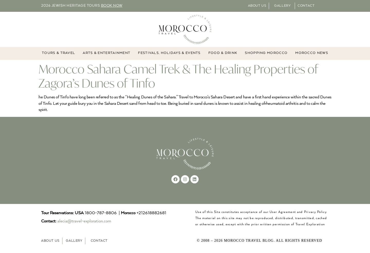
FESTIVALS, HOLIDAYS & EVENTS (169, 53)
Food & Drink (222, 53)
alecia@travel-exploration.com (84, 221)
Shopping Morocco (266, 53)
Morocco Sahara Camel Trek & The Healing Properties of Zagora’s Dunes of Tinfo (178, 76)
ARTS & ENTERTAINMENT (106, 53)
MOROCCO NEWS (311, 53)
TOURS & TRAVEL (58, 53)
